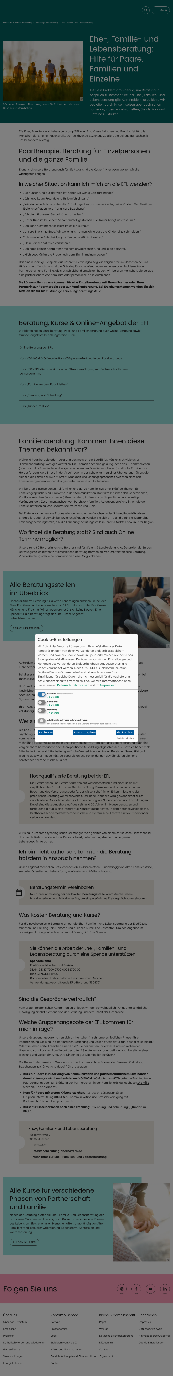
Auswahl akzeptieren (85, 732)
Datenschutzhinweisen (73, 685)
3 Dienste (53, 696)
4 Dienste (53, 712)
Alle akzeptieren (124, 732)
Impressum (108, 685)
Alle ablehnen (46, 732)
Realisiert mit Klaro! (125, 738)
